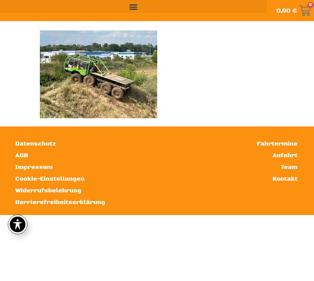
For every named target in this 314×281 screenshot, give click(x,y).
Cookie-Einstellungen (49, 179)
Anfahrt (285, 155)
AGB (21, 155)
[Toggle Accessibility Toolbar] (17, 224)
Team (289, 167)
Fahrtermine (277, 144)
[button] (133, 6)
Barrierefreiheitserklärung (59, 202)
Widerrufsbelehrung (48, 190)
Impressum (34, 167)
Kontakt (285, 179)
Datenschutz (35, 144)
